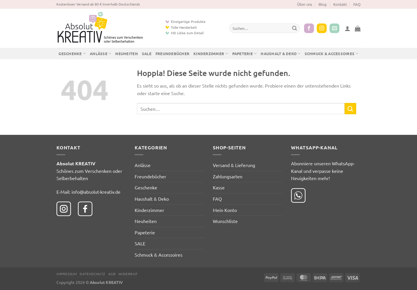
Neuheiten (126, 53)
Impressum (66, 273)
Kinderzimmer (210, 53)
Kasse (219, 187)
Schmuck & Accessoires (332, 53)
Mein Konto (225, 210)
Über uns (304, 4)
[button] (347, 28)
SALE (146, 53)
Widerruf (127, 273)
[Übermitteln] (294, 28)
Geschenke (72, 53)
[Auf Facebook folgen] (309, 28)
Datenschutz (92, 273)
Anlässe (100, 53)
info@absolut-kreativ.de (96, 192)
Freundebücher (172, 53)
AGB (112, 273)
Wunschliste (225, 221)
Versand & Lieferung (234, 165)
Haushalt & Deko (280, 53)
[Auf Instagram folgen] (322, 28)
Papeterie (244, 53)
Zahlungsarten (227, 176)
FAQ (357, 4)
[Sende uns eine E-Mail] (334, 28)
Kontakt (340, 4)
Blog (323, 4)
